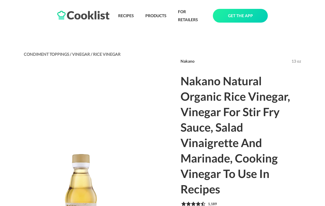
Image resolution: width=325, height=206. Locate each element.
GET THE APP (240, 15)
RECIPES (126, 15)
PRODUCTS (156, 15)
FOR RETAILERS (188, 15)
